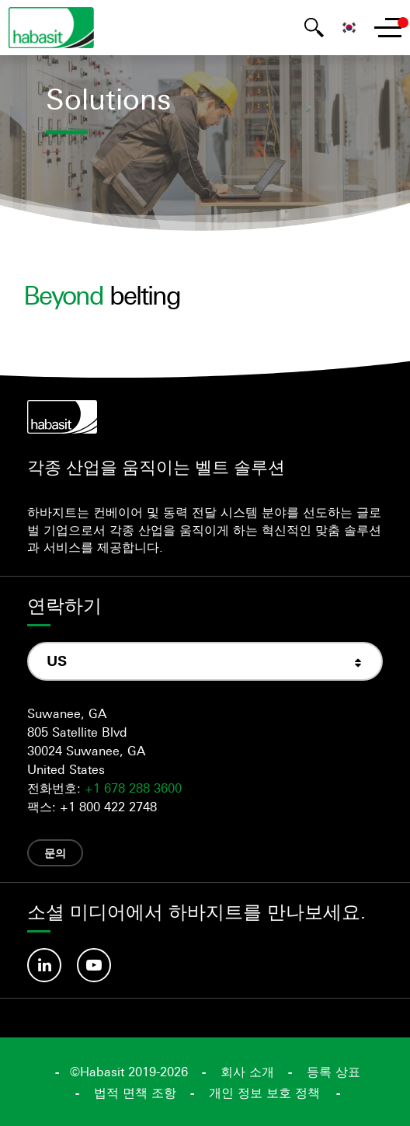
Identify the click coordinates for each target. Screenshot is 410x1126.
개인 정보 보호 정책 (264, 1092)
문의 (55, 852)
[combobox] (205, 661)
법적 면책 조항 (135, 1092)
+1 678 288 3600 (133, 788)
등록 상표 (333, 1071)
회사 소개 (247, 1071)
